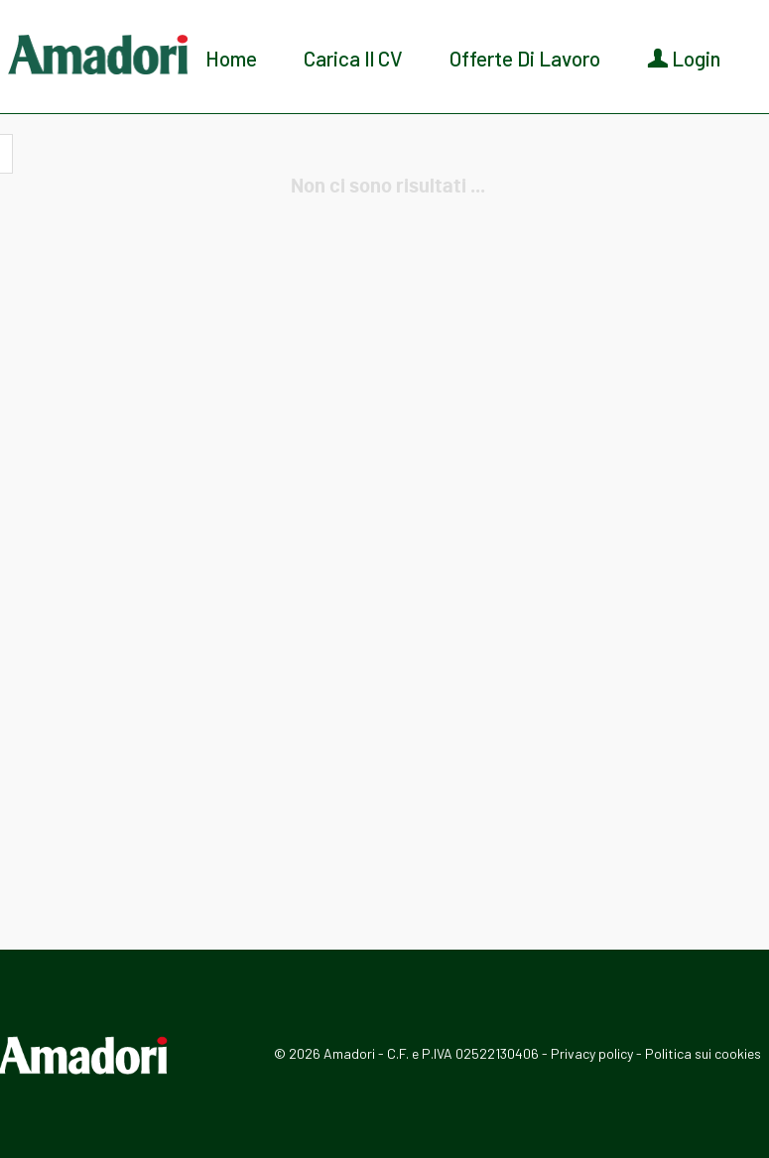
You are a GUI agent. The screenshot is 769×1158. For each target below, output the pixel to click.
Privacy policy (592, 1053)
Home (231, 58)
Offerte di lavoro (524, 58)
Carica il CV (353, 58)
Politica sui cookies (703, 1053)
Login (683, 58)
